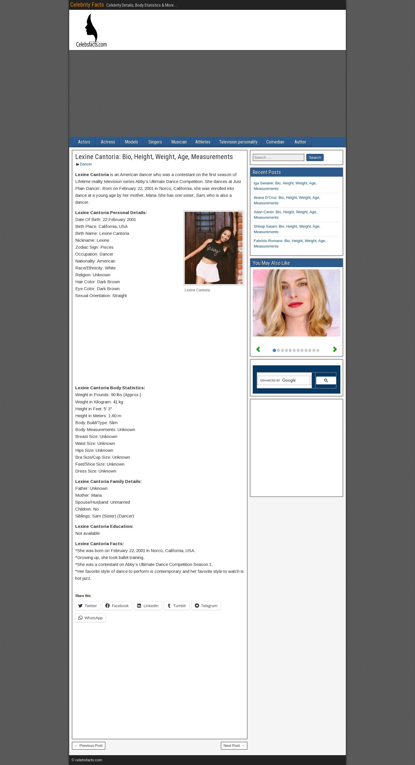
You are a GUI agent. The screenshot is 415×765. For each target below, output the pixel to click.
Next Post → (234, 745)
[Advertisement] (207, 93)
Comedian (275, 142)
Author (300, 142)
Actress (108, 142)
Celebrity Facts (87, 4)
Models (131, 142)
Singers (155, 142)
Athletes (202, 142)
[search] (284, 380)
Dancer (86, 164)
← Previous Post (89, 745)
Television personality (238, 142)
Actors (84, 142)
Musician (179, 142)
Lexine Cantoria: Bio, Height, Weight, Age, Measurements (154, 157)
